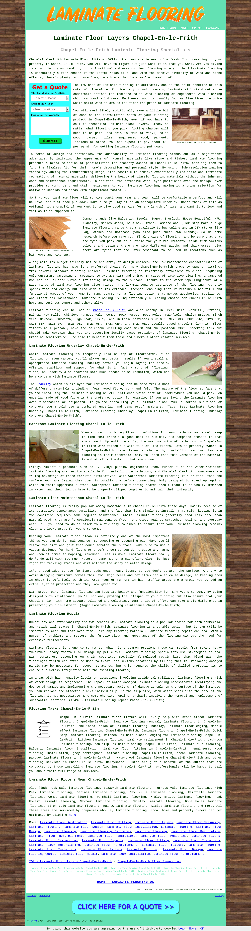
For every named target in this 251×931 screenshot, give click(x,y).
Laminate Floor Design (83, 827)
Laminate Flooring (44, 827)
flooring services (45, 762)
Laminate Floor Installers (111, 836)
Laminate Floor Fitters (163, 845)
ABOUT (184, 28)
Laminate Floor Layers (154, 822)
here (72, 815)
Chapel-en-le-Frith (109, 310)
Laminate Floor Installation (132, 827)
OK (202, 928)
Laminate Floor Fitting (111, 822)
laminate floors (155, 730)
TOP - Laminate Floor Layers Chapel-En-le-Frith (70, 861)
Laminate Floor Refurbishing (54, 845)
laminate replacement (145, 739)
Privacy (219, 896)
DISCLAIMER (213, 28)
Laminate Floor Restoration (63, 822)
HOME (162, 28)
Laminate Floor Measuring (198, 822)
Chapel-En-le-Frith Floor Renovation (149, 861)
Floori (33, 921)
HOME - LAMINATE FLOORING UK (125, 882)
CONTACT (197, 28)
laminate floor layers (128, 124)
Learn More (187, 928)
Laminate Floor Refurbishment (55, 836)
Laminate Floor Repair (79, 854)
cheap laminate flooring (198, 753)
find (42, 788)
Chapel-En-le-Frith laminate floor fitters (98, 717)
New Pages (45, 896)
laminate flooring (118, 85)
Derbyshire (115, 762)
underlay (44, 384)
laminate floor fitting (124, 748)
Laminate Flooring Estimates (105, 831)
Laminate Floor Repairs (102, 840)
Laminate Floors (206, 836)
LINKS (173, 28)
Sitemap (32, 896)
